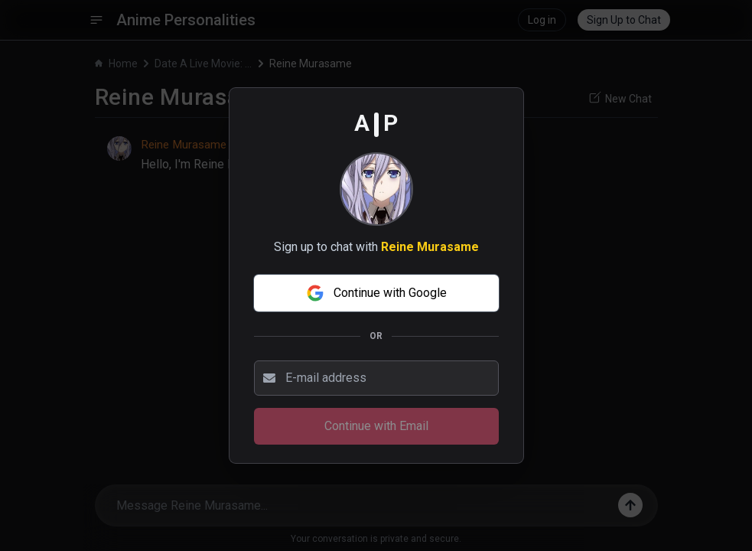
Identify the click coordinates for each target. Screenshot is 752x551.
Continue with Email (376, 426)
